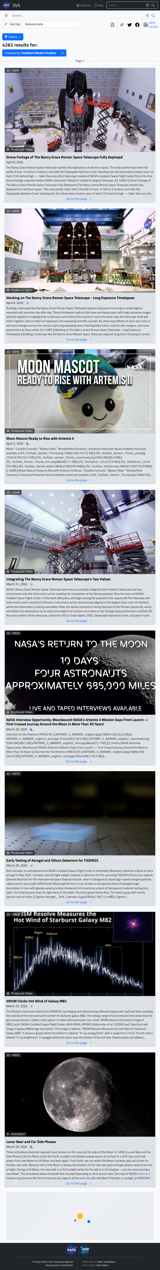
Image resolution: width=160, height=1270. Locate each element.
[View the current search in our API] (112, 25)
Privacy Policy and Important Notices (53, 1261)
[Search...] (125, 5)
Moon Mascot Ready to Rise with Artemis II (40, 438)
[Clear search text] (146, 5)
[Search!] (153, 5)
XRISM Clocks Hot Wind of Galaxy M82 (36, 1001)
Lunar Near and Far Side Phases (31, 1142)
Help (98, 5)
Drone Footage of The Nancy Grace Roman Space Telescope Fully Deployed (64, 157)
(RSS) (152, 23)
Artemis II (144, 1173)
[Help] (6, 15)
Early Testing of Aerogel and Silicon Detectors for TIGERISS (52, 860)
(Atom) (153, 26)
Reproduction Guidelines (59, 1265)
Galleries (83, 5)
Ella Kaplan (102, 1265)
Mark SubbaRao (106, 1261)
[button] (62, 52)
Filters (13, 37)
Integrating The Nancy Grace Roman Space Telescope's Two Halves (58, 579)
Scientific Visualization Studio (16, 5)
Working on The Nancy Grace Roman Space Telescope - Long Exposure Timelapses (70, 298)
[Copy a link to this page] (122, 24)
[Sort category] (51, 24)
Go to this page (79, 199)
